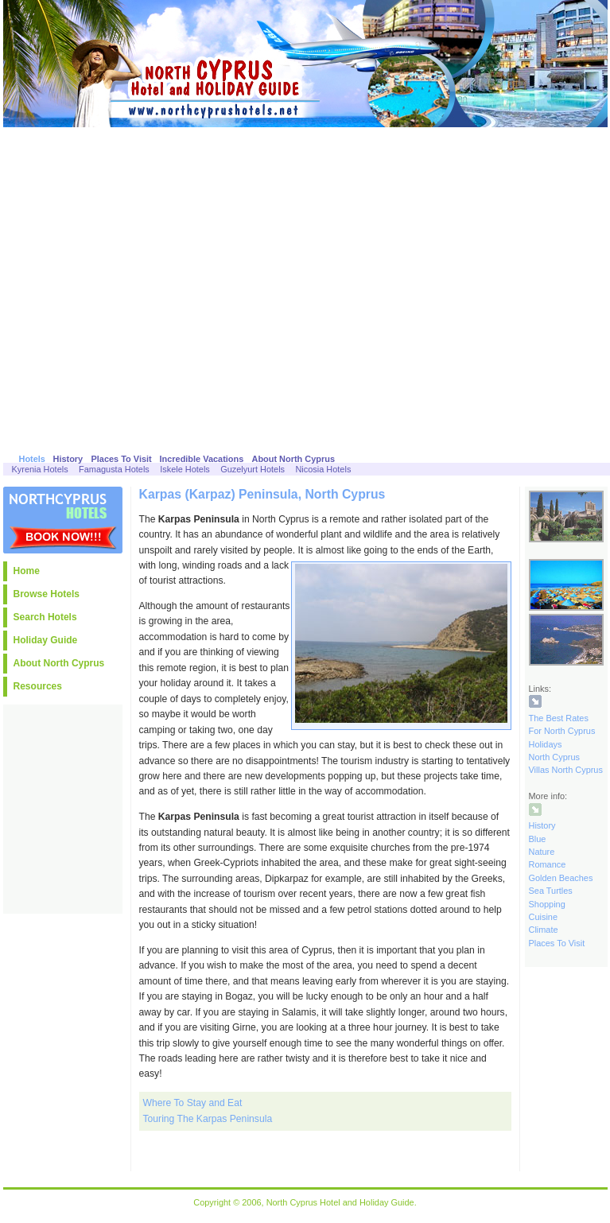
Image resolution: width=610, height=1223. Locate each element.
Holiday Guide (46, 640)
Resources (38, 686)
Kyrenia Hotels (40, 469)
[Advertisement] (152, 287)
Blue (537, 839)
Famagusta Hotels (114, 469)
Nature (542, 851)
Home (27, 571)
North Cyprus (554, 757)
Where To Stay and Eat (193, 1102)
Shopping (547, 904)
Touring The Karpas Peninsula (208, 1118)
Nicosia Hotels (323, 469)
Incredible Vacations (202, 459)
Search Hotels (45, 617)
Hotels (32, 459)
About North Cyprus (294, 459)
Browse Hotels (47, 594)
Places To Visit (121, 459)
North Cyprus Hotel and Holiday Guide (340, 1202)
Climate (543, 929)
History (68, 459)
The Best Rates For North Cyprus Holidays (562, 731)
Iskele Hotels (185, 469)
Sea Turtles (551, 890)
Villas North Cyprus (566, 770)
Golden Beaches (561, 878)
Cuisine (543, 917)
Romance (547, 864)
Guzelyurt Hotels (252, 469)
